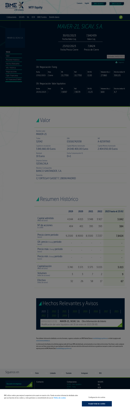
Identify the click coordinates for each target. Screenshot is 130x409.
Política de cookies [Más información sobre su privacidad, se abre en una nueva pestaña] (60, 402)
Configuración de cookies (96, 401)
